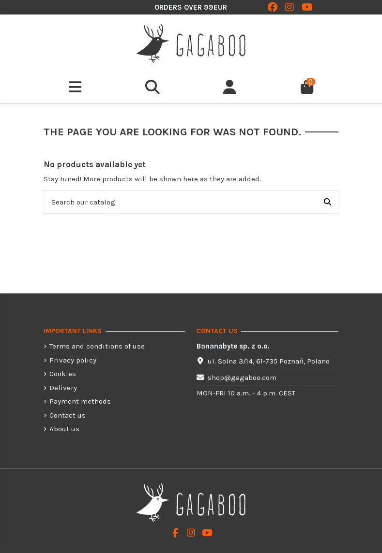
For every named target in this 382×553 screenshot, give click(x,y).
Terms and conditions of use (97, 346)
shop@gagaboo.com (242, 377)
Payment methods (80, 401)
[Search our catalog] (327, 202)
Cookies (62, 373)
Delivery (63, 387)
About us (64, 428)
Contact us (67, 415)
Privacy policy (72, 360)
